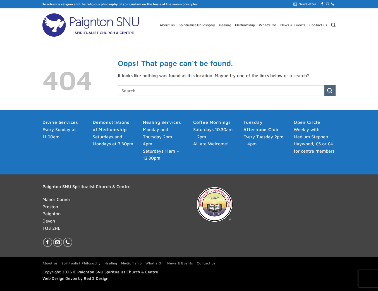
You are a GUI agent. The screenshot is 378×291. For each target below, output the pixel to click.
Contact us (318, 25)
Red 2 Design (96, 278)
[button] (304, 4)
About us (167, 25)
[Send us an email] (327, 4)
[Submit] (330, 90)
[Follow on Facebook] (322, 4)
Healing (225, 25)
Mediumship (245, 25)
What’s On (267, 25)
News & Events (292, 25)
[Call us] (332, 4)
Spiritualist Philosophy (197, 25)
